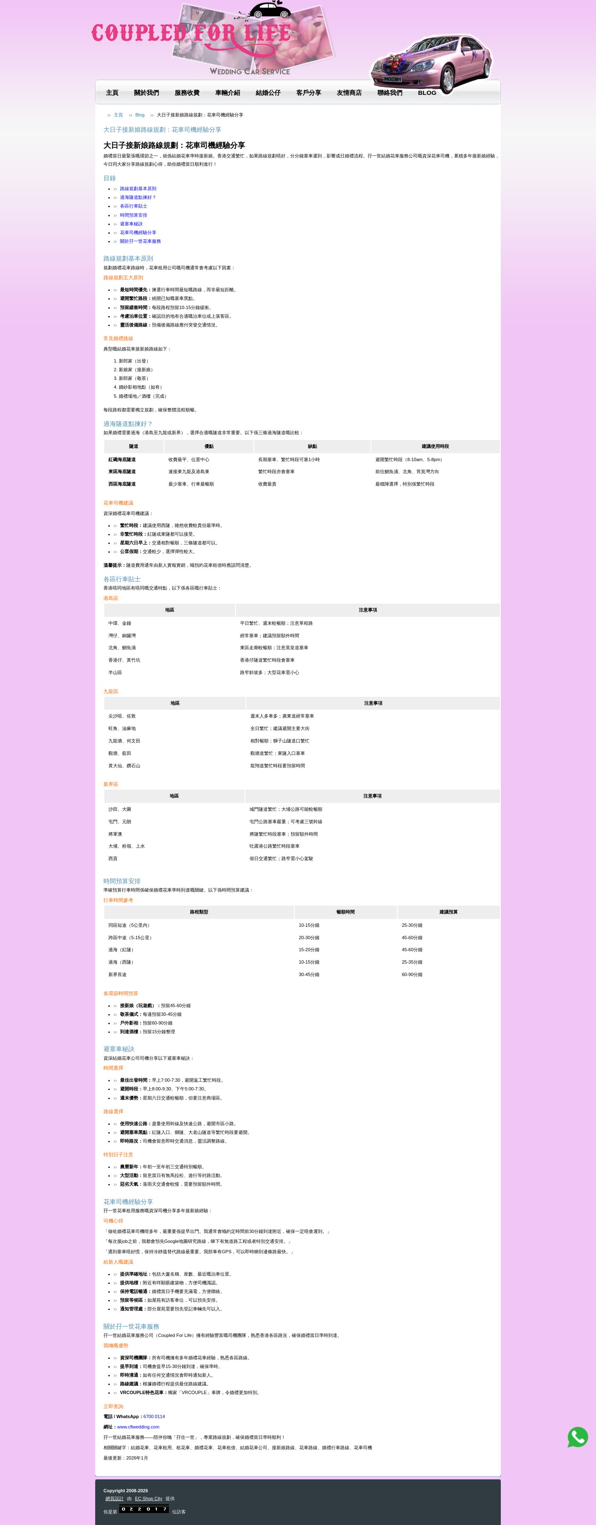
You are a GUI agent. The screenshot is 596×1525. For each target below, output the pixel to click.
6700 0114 (154, 1416)
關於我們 (146, 92)
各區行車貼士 (133, 205)
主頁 (112, 92)
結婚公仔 (268, 92)
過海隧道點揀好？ (138, 197)
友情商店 (349, 92)
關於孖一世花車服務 (140, 241)
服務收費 (187, 92)
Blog (427, 92)
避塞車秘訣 (131, 223)
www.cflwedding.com (138, 1426)
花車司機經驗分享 (138, 232)
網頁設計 (115, 1498)
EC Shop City (148, 1498)
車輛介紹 (227, 92)
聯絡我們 (389, 92)
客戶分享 (308, 92)
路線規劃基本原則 (138, 188)
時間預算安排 (133, 215)
